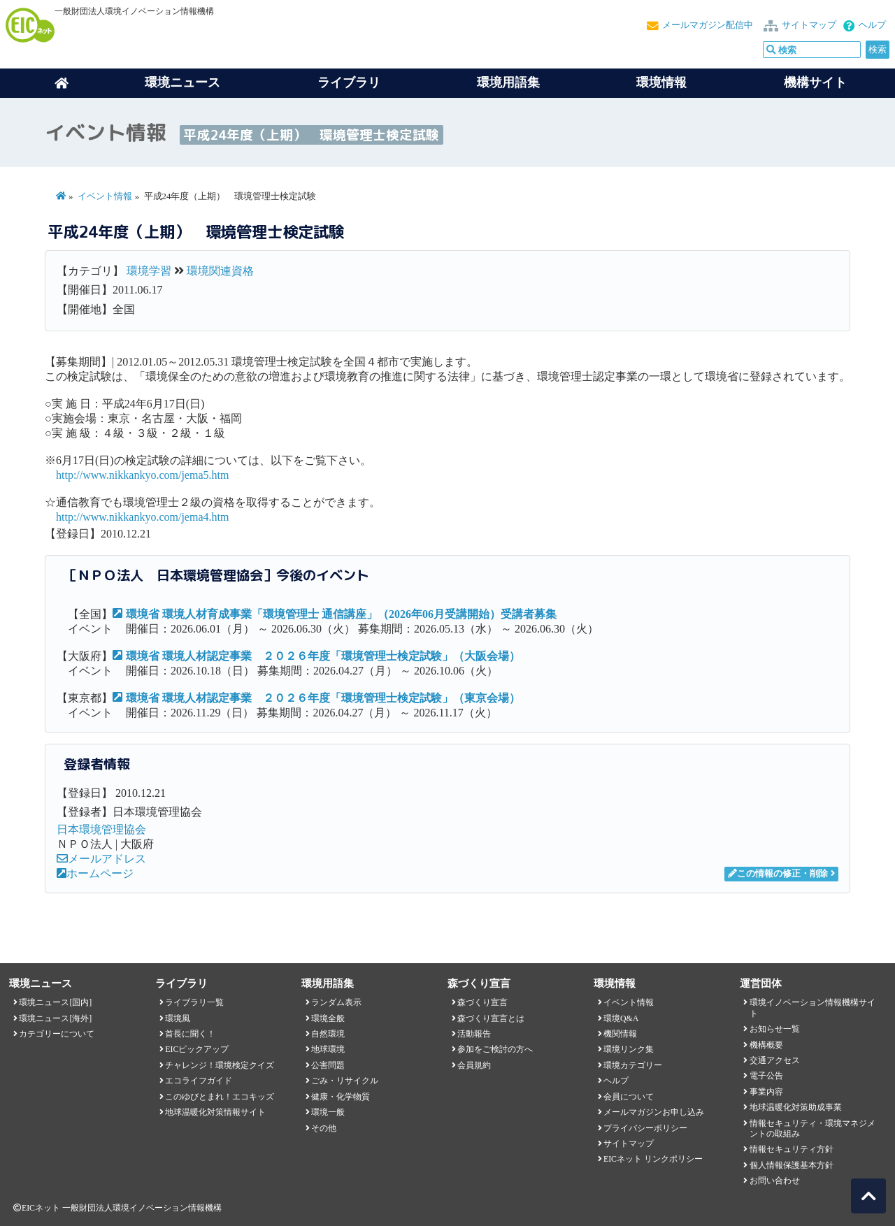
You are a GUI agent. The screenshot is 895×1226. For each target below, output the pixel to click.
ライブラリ (348, 82)
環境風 (177, 1018)
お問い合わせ (775, 1180)
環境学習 (149, 271)
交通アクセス (775, 1060)
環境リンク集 (628, 1049)
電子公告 (766, 1076)
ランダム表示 (336, 1002)
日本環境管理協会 (101, 829)
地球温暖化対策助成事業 (796, 1107)
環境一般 (328, 1112)
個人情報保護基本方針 (791, 1165)
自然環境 (328, 1034)
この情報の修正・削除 (778, 874)
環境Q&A (620, 1018)
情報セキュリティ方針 (791, 1149)
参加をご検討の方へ (495, 1049)
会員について (628, 1097)
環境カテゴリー (632, 1065)
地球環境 (328, 1049)
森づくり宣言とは (490, 1018)
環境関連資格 (220, 271)
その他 (323, 1128)
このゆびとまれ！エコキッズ (219, 1097)
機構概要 (766, 1045)
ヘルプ (872, 25)
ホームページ (95, 873)
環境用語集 (508, 82)
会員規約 (474, 1065)
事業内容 (766, 1092)
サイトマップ (809, 25)
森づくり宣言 (482, 1002)
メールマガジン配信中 (707, 25)
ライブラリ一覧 (194, 1002)
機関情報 (620, 1034)
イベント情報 (105, 196)
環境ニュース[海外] (55, 1018)
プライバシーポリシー (645, 1128)
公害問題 (328, 1065)
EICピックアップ (197, 1049)
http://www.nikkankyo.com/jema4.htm (142, 517)
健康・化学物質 (340, 1097)
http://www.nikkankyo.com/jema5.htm (142, 475)
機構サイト (815, 82)
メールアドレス (101, 859)
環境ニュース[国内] (55, 1002)
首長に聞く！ (190, 1034)
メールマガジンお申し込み (653, 1112)
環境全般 (328, 1018)
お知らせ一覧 (775, 1029)
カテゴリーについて (56, 1034)
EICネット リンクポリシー (653, 1159)
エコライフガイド (198, 1081)
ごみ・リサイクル (344, 1081)
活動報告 (474, 1034)
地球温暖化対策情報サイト (215, 1112)
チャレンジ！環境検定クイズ (219, 1065)
